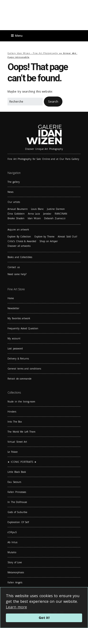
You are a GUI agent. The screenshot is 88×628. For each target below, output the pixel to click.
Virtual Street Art (17, 441)
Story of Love (15, 562)
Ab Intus (12, 542)
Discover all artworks (19, 246)
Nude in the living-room (21, 401)
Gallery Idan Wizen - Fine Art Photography (33, 53)
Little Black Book (17, 472)
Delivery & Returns (18, 358)
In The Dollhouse (17, 502)
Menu (19, 35)
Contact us (14, 267)
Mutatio (12, 552)
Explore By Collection (19, 236)
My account (14, 338)
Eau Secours (14, 482)
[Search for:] (25, 102)
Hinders (12, 411)
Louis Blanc (37, 209)
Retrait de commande (19, 378)
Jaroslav (47, 213)
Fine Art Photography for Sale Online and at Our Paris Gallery (43, 159)
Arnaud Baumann (18, 209)
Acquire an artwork (18, 229)
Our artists (14, 202)
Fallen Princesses (17, 492)
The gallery (14, 181)
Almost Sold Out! (67, 236)
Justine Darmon (56, 209)
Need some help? (17, 274)
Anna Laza (34, 213)
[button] (53, 102)
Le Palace (13, 451)
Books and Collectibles (20, 257)
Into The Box (15, 421)
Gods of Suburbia (17, 512)
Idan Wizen (34, 218)
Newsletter (13, 308)
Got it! (44, 617)
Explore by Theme (44, 236)
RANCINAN (61, 213)
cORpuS (12, 532)
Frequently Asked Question (23, 328)
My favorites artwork (19, 318)
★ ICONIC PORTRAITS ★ (22, 461)
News (10, 192)
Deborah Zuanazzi (54, 218)
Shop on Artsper (48, 241)
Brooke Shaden (16, 218)
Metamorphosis (16, 572)
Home (11, 298)
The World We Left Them (21, 431)
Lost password (15, 348)
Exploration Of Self (18, 522)
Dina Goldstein (16, 213)
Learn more (16, 607)
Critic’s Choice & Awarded (22, 241)
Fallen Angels (15, 582)
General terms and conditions (24, 368)
